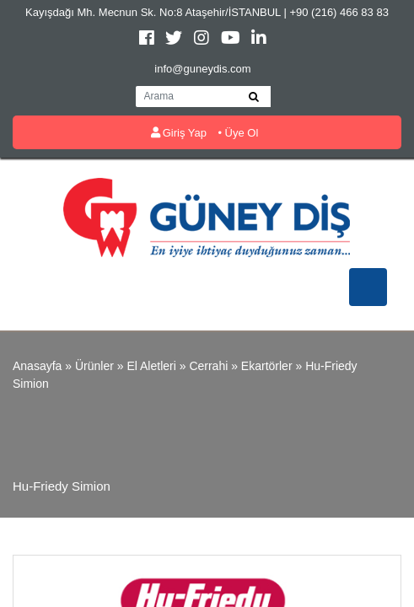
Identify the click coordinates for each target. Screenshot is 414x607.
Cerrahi (208, 366)
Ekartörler (267, 366)
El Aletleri (150, 366)
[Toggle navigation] (368, 287)
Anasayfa (37, 366)
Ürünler (94, 366)
